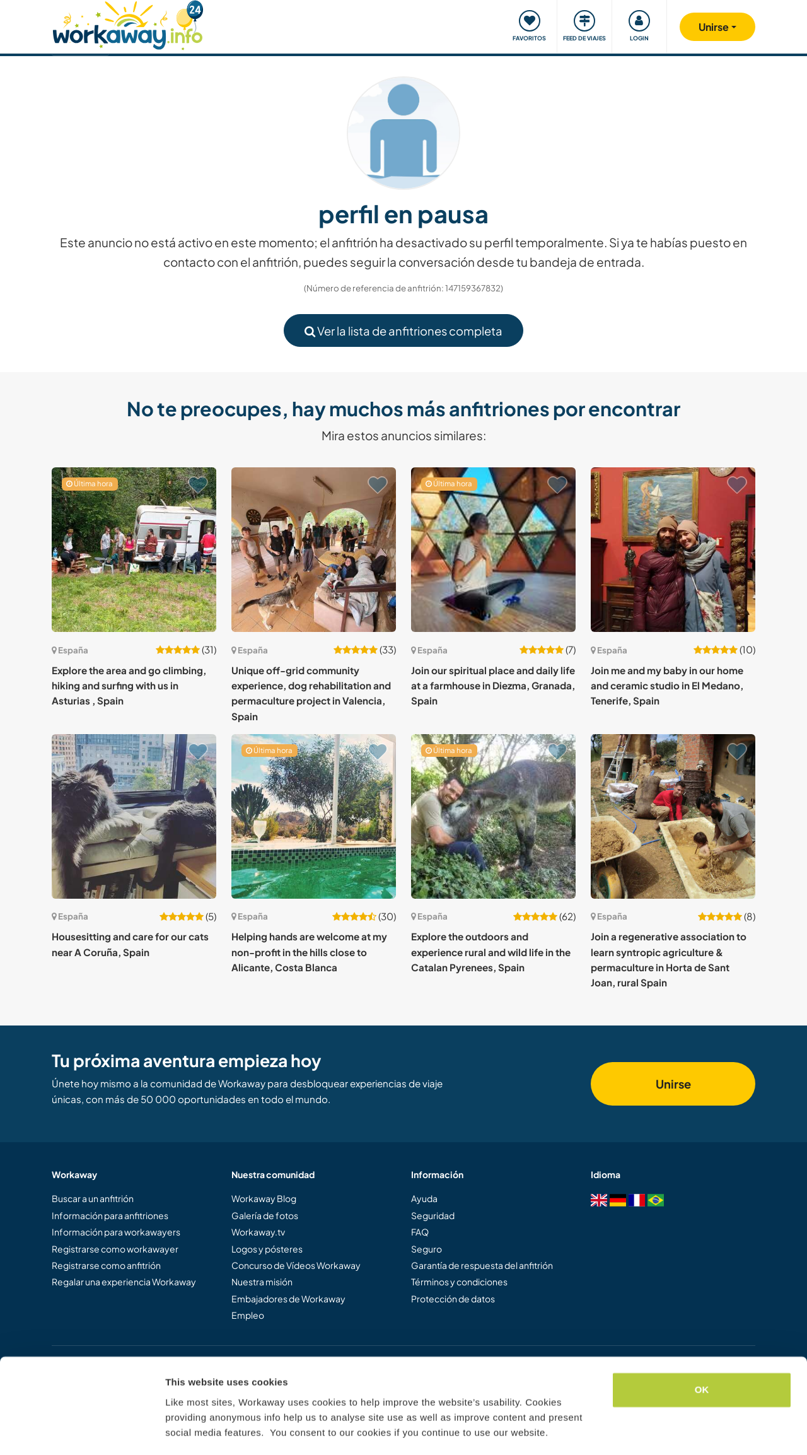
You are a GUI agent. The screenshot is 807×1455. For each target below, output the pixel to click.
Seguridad (433, 1215)
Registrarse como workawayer (115, 1248)
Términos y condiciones (459, 1281)
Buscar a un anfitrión (93, 1198)
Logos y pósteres (267, 1248)
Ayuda (424, 1198)
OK (702, 1352)
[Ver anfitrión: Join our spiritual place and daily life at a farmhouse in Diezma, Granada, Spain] (493, 549)
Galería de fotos (264, 1215)
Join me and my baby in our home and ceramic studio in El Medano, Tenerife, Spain (667, 685)
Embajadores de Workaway (288, 1298)
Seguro (426, 1248)
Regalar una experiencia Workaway (124, 1281)
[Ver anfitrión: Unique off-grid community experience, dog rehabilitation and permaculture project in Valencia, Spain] (313, 549)
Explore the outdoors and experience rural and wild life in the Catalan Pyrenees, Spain (491, 951)
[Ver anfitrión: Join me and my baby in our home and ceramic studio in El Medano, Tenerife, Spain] (673, 549)
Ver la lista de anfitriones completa (403, 331)
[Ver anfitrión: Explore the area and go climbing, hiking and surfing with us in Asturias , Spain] (134, 549)
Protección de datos (453, 1298)
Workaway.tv (258, 1231)
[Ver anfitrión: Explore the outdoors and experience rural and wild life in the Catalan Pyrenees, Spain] (493, 816)
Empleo (247, 1315)
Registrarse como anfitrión (106, 1265)
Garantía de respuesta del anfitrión (482, 1265)
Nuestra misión (262, 1281)
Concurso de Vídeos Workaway (296, 1265)
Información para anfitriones (110, 1215)
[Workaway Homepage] (128, 24)
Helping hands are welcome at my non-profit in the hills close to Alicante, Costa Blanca (309, 951)
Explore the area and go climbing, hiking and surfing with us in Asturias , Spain (129, 685)
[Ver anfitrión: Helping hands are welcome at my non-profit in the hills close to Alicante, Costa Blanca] (313, 816)
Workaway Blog (263, 1198)
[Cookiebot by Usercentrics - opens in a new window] (81, 1430)
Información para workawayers (116, 1231)
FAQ (420, 1231)
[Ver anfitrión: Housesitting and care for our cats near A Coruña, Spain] (134, 816)
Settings (184, 1430)
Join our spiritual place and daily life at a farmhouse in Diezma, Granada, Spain (493, 685)
